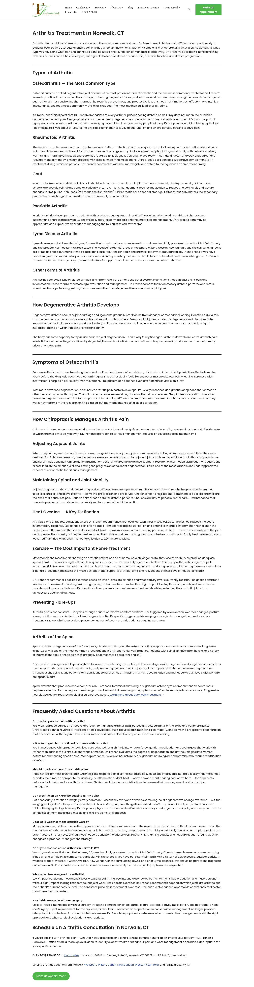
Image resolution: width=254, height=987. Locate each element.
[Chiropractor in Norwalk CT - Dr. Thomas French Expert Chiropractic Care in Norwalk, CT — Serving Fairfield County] (46, 10)
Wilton (102, 965)
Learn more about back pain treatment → (136, 695)
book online (71, 955)
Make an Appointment (208, 10)
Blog (130, 7)
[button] (89, 7)
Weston (140, 965)
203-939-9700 (89, 12)
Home (68, 7)
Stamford (152, 965)
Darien (111, 965)
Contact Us (71, 12)
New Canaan (125, 965)
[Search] (189, 9)
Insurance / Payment (148, 7)
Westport (90, 965)
